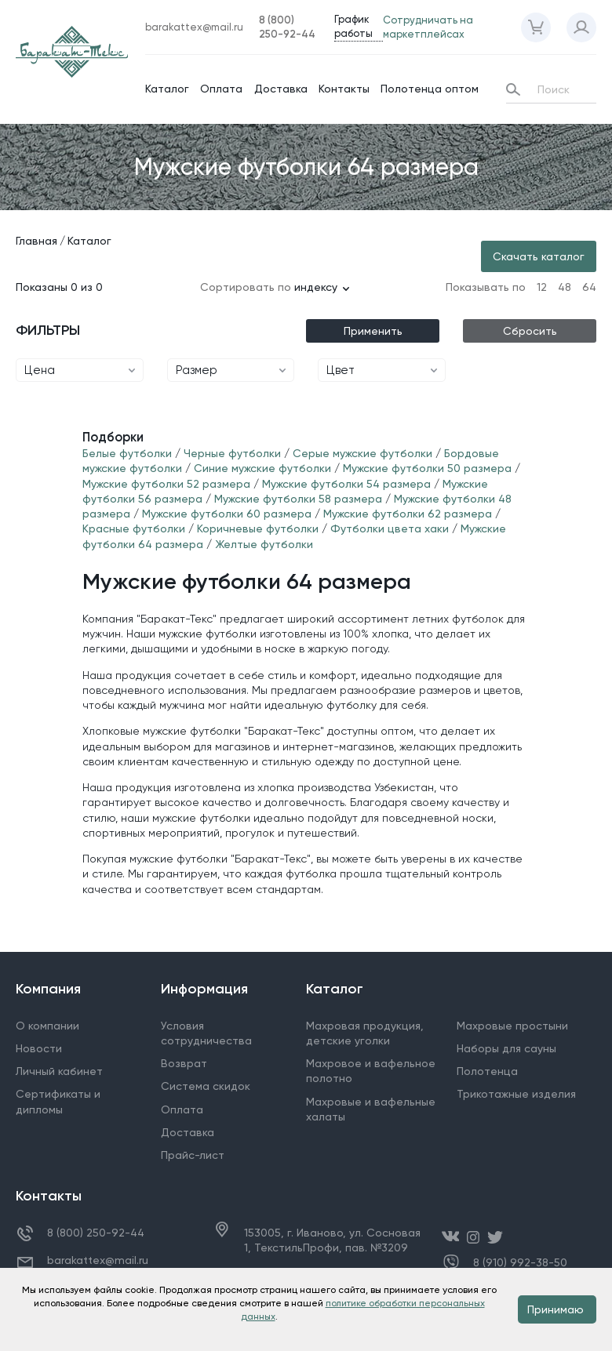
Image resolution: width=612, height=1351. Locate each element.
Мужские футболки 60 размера (226, 513)
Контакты (344, 88)
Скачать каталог (539, 256)
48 (564, 287)
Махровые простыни (512, 1025)
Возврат (184, 1063)
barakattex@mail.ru (97, 1260)
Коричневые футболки (258, 528)
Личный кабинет (59, 1071)
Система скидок (205, 1086)
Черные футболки (234, 453)
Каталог (167, 88)
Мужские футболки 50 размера (427, 468)
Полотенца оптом (430, 88)
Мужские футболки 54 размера (346, 484)
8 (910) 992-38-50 (520, 1262)
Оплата (221, 88)
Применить (373, 331)
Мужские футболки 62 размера (407, 513)
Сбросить (530, 331)
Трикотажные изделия (516, 1094)
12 (542, 287)
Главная (36, 240)
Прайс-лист (192, 1155)
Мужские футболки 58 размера (298, 498)
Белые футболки (127, 453)
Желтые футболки (264, 544)
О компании (47, 1025)
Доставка (281, 88)
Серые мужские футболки (362, 453)
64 (589, 287)
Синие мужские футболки (264, 468)
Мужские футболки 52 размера (166, 484)
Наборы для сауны (506, 1048)
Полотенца (487, 1071)
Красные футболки (133, 528)
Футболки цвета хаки (389, 528)
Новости (39, 1048)
